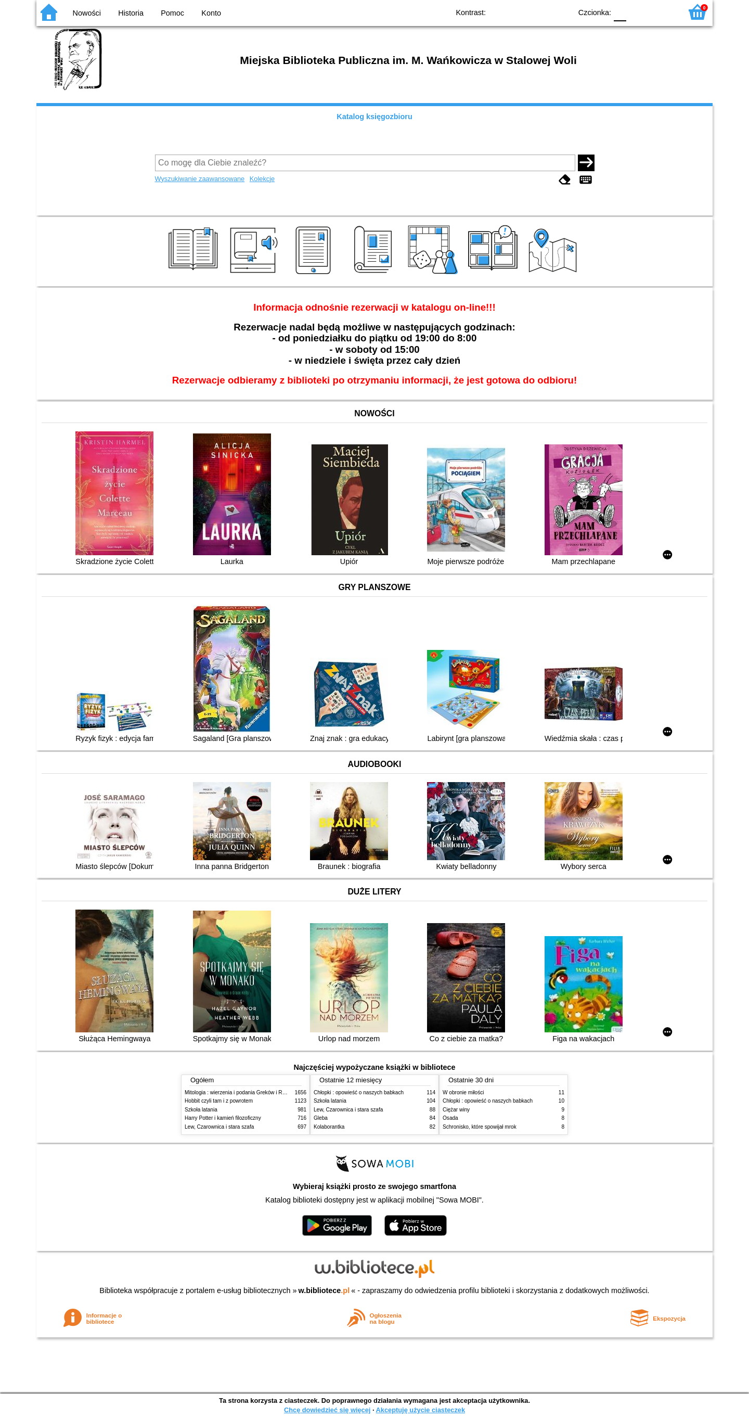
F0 (620, 11)
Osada (450, 1118)
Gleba (321, 1118)
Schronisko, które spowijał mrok (479, 1127)
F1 (638, 11)
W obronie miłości (463, 1092)
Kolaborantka (329, 1127)
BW (518, 11)
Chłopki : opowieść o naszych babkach (359, 1092)
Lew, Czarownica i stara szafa (219, 1127)
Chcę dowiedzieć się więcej (327, 1410)
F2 (662, 11)
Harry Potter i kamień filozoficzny (223, 1118)
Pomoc (172, 13)
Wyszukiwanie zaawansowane (200, 179)
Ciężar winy (456, 1110)
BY (560, 11)
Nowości (87, 13)
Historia (131, 13)
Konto (211, 13)
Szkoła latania (201, 1110)
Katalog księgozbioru (374, 116)
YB (539, 11)
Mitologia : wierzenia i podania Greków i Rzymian (242, 1092)
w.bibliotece (324, 1290)
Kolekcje (262, 179)
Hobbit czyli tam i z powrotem (219, 1101)
